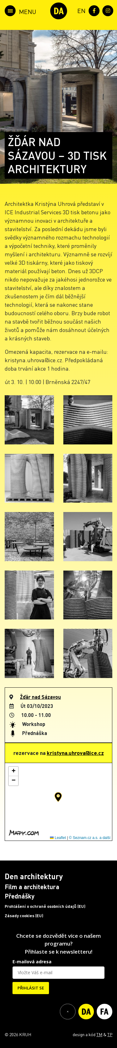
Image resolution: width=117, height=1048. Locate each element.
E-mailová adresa (31, 962)
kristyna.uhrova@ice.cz (75, 752)
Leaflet (58, 838)
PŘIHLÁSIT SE (30, 988)
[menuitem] (80, 10)
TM (99, 1034)
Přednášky (20, 896)
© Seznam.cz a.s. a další (89, 838)
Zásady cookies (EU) (24, 915)
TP (109, 1034)
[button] (58, 797)
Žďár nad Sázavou (40, 697)
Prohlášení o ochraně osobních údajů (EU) (45, 906)
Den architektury (34, 876)
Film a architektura (32, 887)
